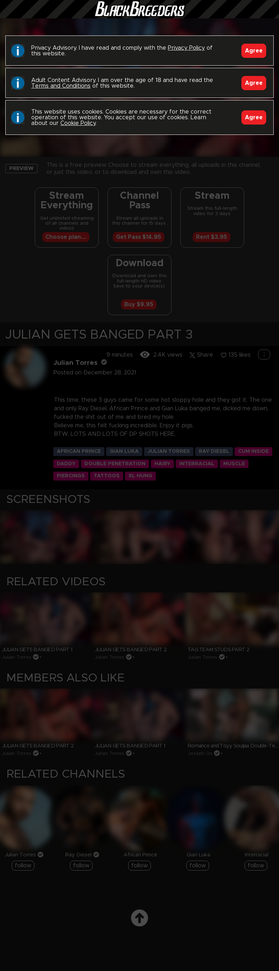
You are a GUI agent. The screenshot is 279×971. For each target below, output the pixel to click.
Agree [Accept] (254, 51)
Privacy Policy (186, 48)
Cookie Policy (77, 123)
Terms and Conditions (61, 86)
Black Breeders (139, 16)
